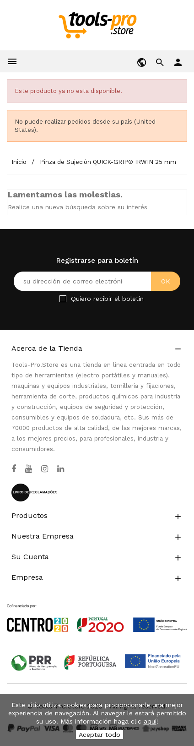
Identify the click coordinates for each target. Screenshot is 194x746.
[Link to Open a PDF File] (97, 609)
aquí (150, 721)
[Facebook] (13, 468)
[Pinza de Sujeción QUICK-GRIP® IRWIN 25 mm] (108, 161)
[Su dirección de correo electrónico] (97, 281)
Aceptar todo (99, 734)
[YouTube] (28, 468)
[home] (97, 24)
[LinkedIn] (60, 468)
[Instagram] (44, 468)
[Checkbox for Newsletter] (62, 298)
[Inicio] (19, 161)
